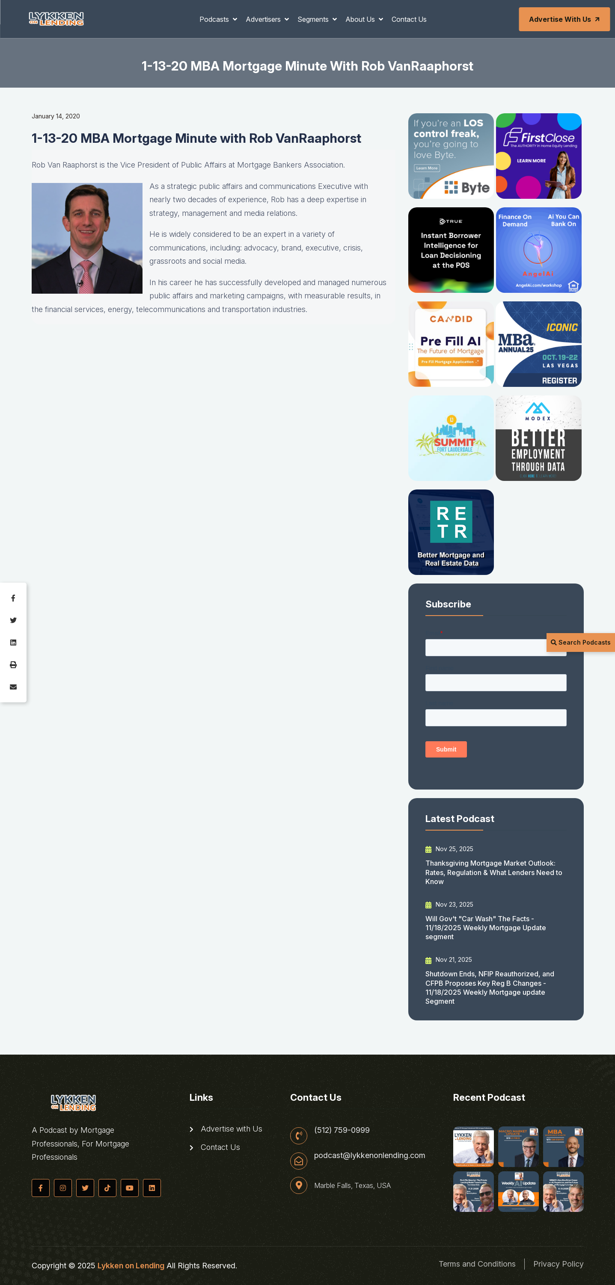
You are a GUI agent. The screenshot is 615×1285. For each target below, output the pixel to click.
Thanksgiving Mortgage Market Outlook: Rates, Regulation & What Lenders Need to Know (493, 872)
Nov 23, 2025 (449, 904)
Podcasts (215, 19)
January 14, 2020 (56, 116)
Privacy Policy (558, 1263)
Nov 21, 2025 (448, 960)
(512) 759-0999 (342, 1130)
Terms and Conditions (477, 1263)
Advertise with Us (565, 19)
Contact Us (409, 19)
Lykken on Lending (131, 1265)
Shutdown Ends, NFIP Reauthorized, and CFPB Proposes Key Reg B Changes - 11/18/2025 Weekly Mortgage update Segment (489, 987)
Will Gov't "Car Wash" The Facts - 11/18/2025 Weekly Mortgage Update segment (485, 927)
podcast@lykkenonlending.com (369, 1155)
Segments (313, 19)
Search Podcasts (581, 642)
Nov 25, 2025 (449, 849)
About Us (361, 19)
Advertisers (264, 19)
